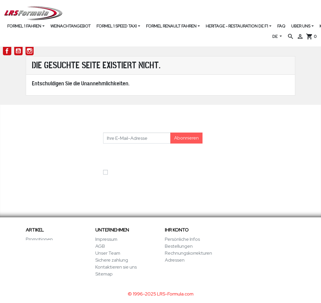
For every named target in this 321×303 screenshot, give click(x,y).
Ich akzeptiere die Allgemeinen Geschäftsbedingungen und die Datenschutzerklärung (143, 179)
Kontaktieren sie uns (116, 267)
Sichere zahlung (111, 260)
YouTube (18, 51)
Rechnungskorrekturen (188, 253)
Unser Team (107, 253)
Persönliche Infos (182, 239)
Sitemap (104, 274)
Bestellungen (179, 246)
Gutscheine (177, 267)
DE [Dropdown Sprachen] (275, 36)
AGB (100, 246)
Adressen (175, 260)
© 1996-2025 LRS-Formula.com (161, 292)
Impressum (106, 239)
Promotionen (39, 239)
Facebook (7, 51)
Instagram (29, 51)
